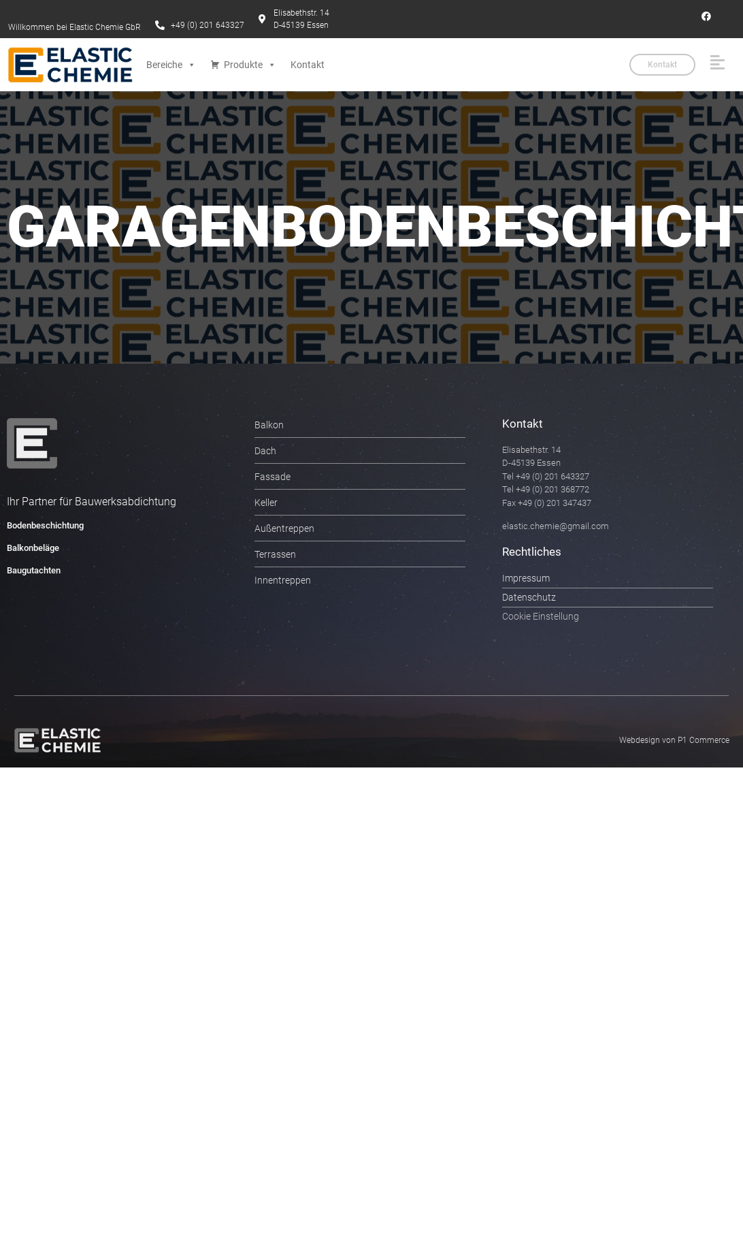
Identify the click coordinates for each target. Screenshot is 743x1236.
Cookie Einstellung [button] (540, 616)
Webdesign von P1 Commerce (674, 740)
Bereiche (171, 64)
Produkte (250, 64)
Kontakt (308, 64)
